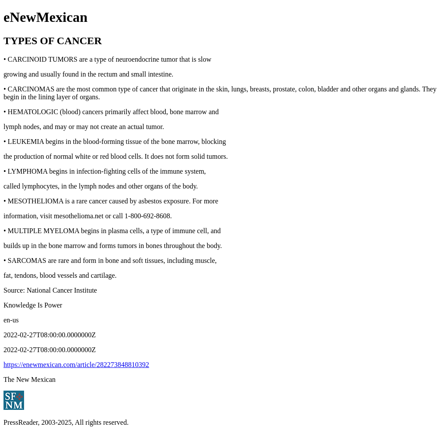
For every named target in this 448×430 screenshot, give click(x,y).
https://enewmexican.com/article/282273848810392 (76, 364)
